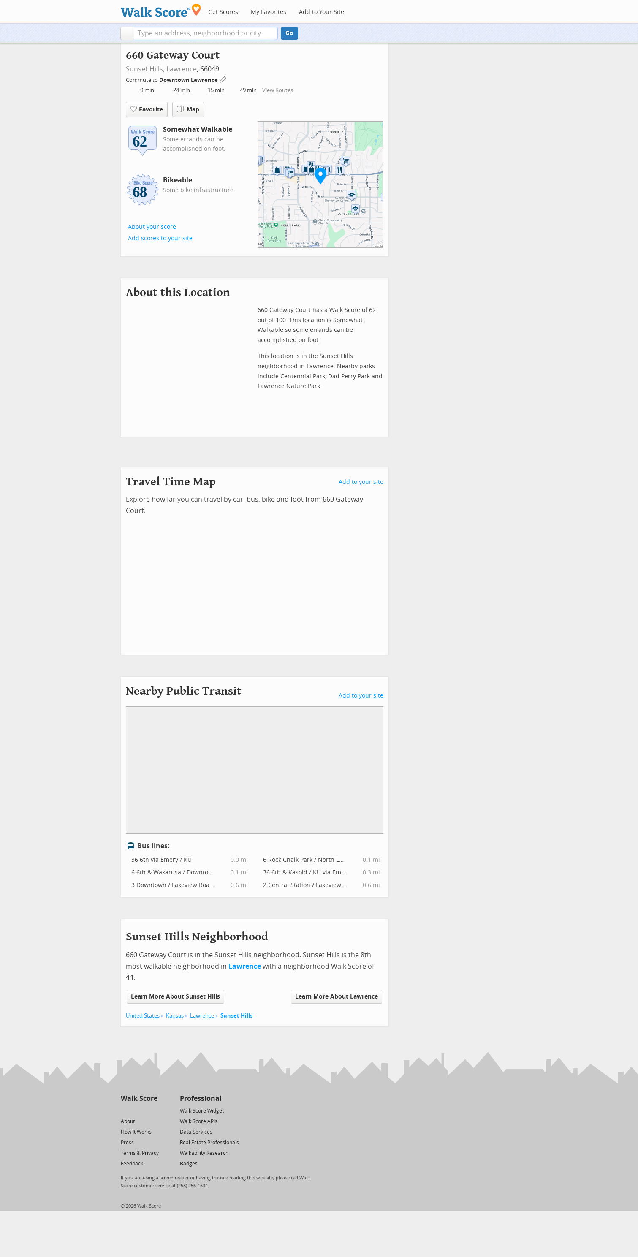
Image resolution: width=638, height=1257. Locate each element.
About (128, 1121)
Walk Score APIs (198, 1121)
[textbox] (206, 33)
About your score (152, 227)
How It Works (136, 1132)
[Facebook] (139, 1110)
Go (289, 33)
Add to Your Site (321, 12)
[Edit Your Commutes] (223, 79)
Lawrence (181, 69)
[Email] (152, 1110)
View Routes (277, 90)
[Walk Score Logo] (161, 10)
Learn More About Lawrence (336, 996)
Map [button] (188, 109)
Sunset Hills (236, 1016)
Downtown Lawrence (189, 80)
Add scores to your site (160, 238)
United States (143, 1016)
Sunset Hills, (145, 69)
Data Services (196, 1132)
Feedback (132, 1164)
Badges (189, 1164)
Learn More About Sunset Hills (175, 996)
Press (127, 1143)
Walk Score (139, 1098)
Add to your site (361, 482)
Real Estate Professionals (209, 1143)
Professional (201, 1098)
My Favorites (268, 12)
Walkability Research (204, 1153)
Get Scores (223, 12)
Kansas (175, 1016)
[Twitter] (125, 1110)
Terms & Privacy (140, 1153)
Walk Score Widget (202, 1111)
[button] (127, 33)
